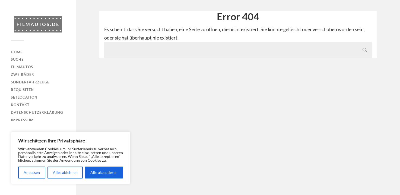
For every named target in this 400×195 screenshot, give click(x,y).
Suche (17, 59)
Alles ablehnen (65, 172)
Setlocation (24, 97)
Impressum (22, 120)
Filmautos (22, 67)
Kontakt (20, 105)
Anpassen (32, 172)
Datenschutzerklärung (37, 112)
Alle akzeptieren (104, 172)
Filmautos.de (38, 24)
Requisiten (22, 89)
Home (17, 52)
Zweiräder (22, 74)
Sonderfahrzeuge (30, 82)
